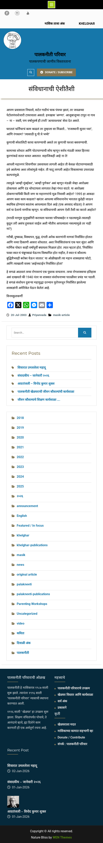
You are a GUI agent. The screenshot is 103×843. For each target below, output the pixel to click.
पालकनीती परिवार (50, 54)
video (20, 623)
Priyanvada (39, 315)
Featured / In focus (30, 525)
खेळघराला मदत (67, 724)
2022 (20, 457)
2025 (20, 486)
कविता (20, 633)
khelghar (23, 535)
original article (27, 574)
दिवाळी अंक (23, 643)
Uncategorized (27, 614)
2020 (20, 437)
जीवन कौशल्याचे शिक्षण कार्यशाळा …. (38, 400)
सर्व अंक (62, 701)
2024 (20, 476)
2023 (20, 467)
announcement (27, 506)
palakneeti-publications (33, 594)
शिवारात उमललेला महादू (31, 367)
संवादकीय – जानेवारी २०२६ (33, 375)
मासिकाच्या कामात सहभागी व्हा (75, 731)
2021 (20, 447)
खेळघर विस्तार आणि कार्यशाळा (75, 695)
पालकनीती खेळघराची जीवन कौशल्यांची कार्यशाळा (45, 392)
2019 (20, 428)
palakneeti (24, 584)
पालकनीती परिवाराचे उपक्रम (74, 688)
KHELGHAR (86, 23)
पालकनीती (23, 653)
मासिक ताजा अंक (54, 23)
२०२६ (20, 496)
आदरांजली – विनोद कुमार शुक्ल (35, 383)
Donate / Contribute (71, 737)
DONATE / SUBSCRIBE (56, 72)
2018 (20, 418)
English (22, 516)
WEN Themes (62, 837)
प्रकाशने (62, 707)
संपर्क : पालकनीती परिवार (72, 744)
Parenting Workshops (32, 604)
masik (21, 555)
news (20, 565)
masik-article (61, 315)
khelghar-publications (32, 545)
